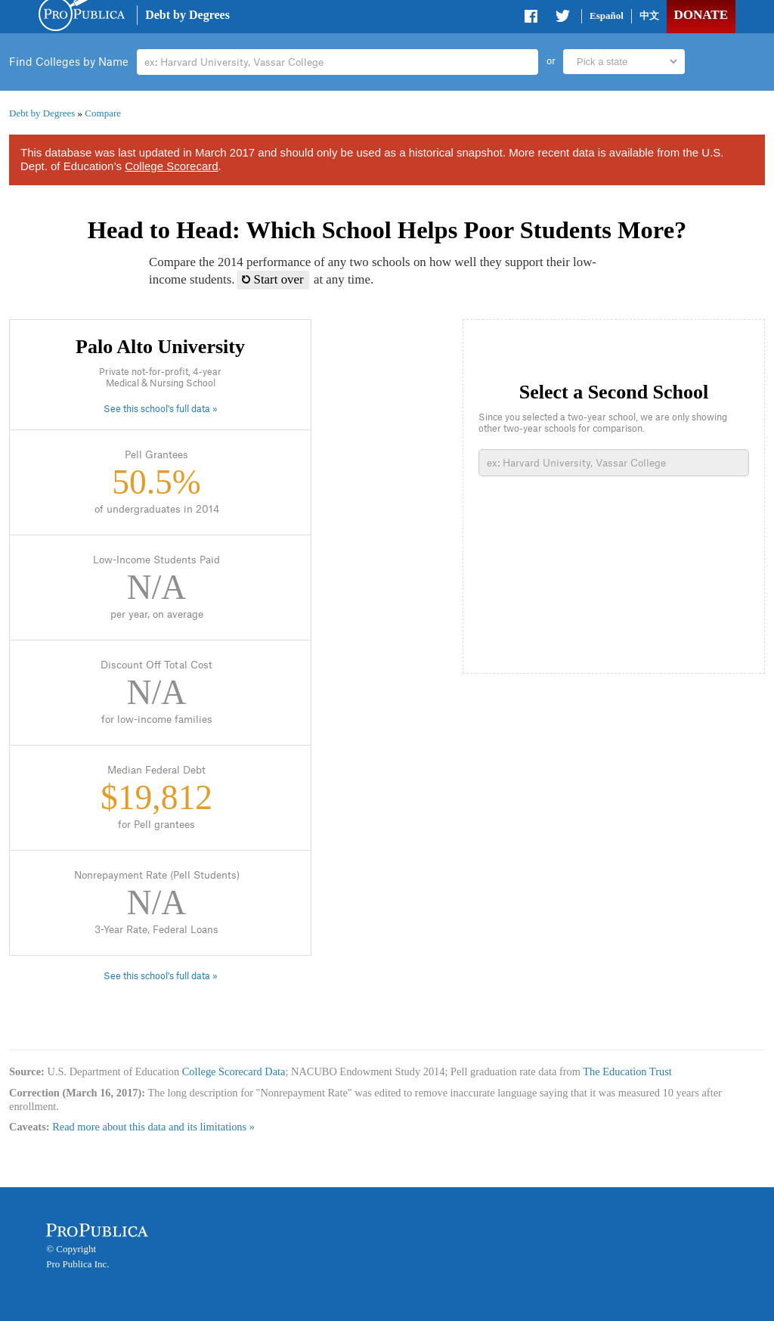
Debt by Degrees (187, 14)
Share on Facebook (532, 19)
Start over (273, 279)
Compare (103, 113)
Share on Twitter (562, 19)
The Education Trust (627, 1071)
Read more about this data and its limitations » (153, 1127)
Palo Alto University (160, 347)
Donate (701, 15)
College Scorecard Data (234, 1071)
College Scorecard (171, 166)
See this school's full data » (161, 409)
